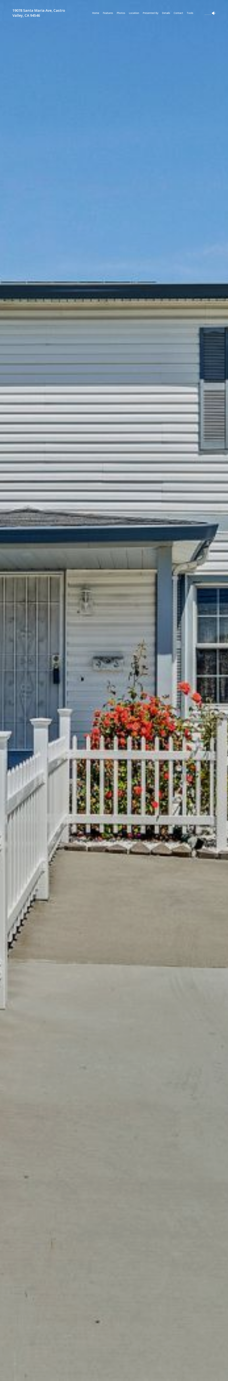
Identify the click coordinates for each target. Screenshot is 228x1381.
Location (134, 13)
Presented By (150, 13)
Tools (190, 13)
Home (95, 13)
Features (108, 13)
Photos (121, 13)
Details (166, 13)
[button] (58, 1375)
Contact (178, 13)
